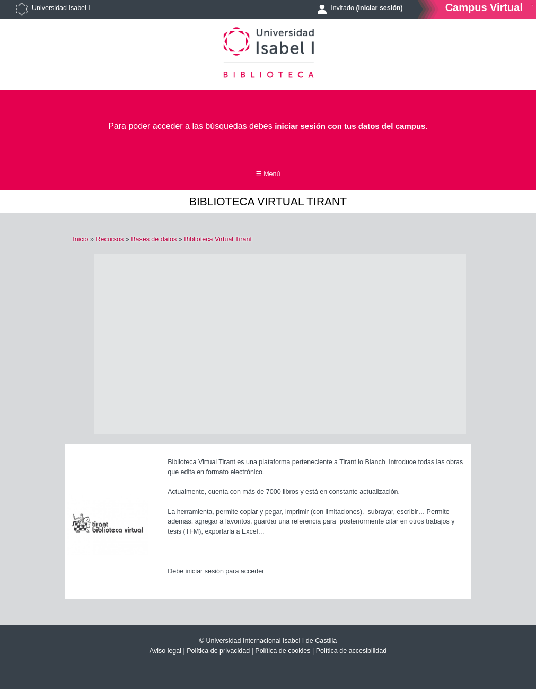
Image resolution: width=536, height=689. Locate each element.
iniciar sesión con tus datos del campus (350, 125)
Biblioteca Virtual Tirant (218, 239)
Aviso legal (165, 651)
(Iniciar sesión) (379, 8)
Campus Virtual (484, 7)
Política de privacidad (218, 651)
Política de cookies (282, 651)
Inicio (80, 239)
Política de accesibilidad (351, 651)
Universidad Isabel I (61, 8)
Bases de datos (154, 239)
